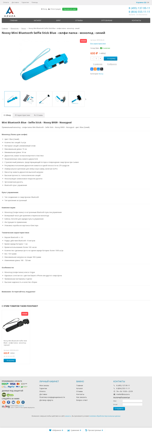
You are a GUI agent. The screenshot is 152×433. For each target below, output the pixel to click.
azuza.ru (21, 406)
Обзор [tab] (7, 115)
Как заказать (81, 397)
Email (115, 404)
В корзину (110, 58)
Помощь (35, 2)
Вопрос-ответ (82, 400)
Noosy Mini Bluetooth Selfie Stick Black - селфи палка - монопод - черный (15, 343)
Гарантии (25, 2)
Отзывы (79, 20)
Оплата (6, 2)
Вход (44, 9)
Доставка (15, 2)
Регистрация (54, 9)
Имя (114, 401)
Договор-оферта (46, 400)
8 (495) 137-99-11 (139, 8)
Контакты (136, 20)
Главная (13, 20)
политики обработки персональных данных (104, 416)
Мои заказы (44, 385)
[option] (12, 99)
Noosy (101, 74)
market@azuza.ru (123, 394)
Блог (58, 20)
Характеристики (22, 115)
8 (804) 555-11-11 (139, 11)
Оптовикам (106, 20)
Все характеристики (98, 43)
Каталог (37, 20)
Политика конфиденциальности (52, 397)
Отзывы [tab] (38, 115)
